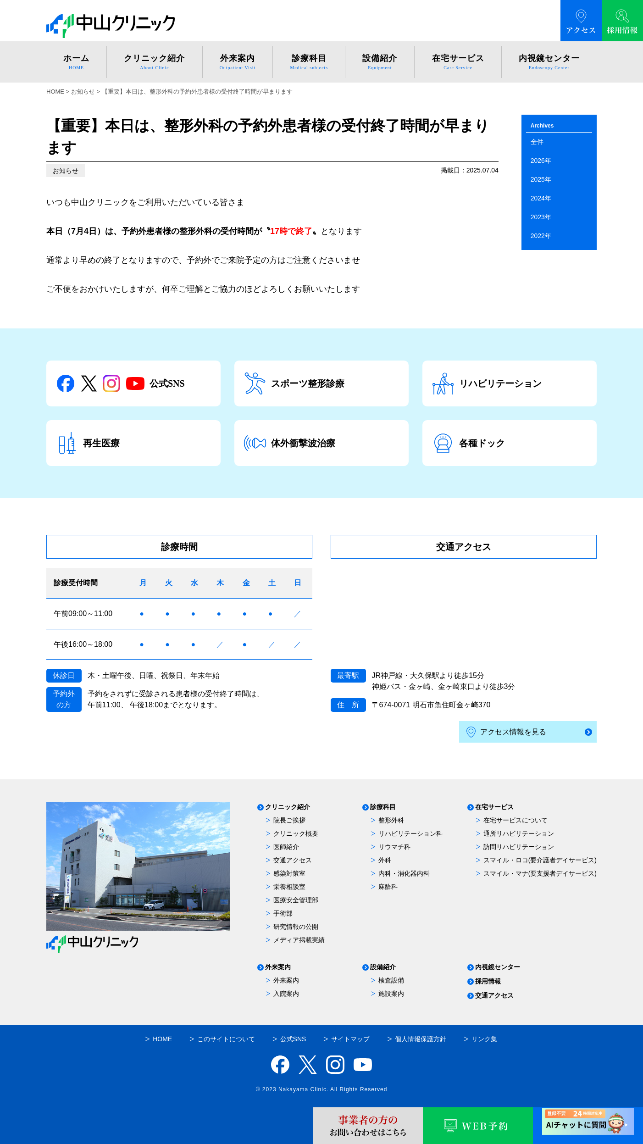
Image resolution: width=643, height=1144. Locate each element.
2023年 (541, 217)
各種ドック (468, 443)
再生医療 (87, 443)
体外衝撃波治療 (289, 443)
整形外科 (391, 820)
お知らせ (65, 170)
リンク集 (484, 1039)
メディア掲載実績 (299, 940)
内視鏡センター (497, 967)
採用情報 (488, 981)
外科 (384, 860)
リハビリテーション (487, 383)
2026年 (541, 160)
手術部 (283, 913)
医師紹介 (286, 846)
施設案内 (391, 993)
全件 (537, 141)
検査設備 (391, 980)
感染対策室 (289, 873)
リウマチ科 (394, 846)
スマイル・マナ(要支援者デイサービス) (540, 873)
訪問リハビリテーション (518, 846)
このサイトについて (226, 1039)
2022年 (541, 235)
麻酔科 (388, 886)
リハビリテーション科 (410, 833)
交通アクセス (292, 860)
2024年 (541, 198)
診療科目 (383, 807)
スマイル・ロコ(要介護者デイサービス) (540, 860)
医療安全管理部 (295, 900)
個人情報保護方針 (420, 1039)
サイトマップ (350, 1039)
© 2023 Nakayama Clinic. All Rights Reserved (322, 1089)
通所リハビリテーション (518, 833)
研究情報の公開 (295, 926)
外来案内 (278, 967)
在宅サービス (494, 807)
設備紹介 (383, 967)
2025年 (541, 179)
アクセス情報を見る (506, 732)
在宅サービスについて (515, 820)
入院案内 (286, 993)
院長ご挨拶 (289, 820)
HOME (55, 91)
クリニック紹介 (287, 807)
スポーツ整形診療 (294, 383)
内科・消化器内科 (404, 873)
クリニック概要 (295, 833)
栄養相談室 (289, 886)
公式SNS (120, 383)
